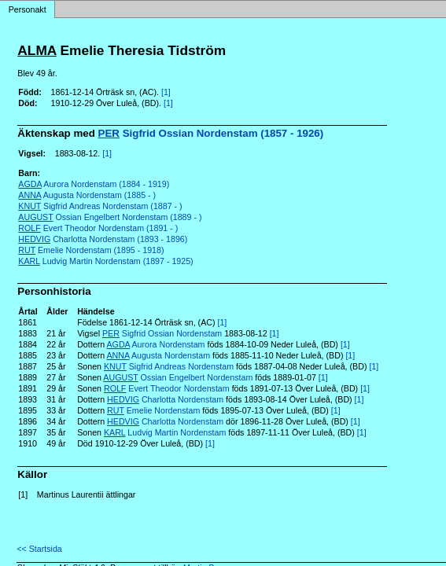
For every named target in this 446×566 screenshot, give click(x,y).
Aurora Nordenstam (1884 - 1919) (93, 184)
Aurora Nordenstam (156, 344)
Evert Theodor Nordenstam (167, 388)
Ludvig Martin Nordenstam (165, 432)
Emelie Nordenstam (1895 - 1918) (91, 250)
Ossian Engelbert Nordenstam (177, 377)
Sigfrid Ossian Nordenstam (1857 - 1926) (211, 133)
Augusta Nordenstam (159, 355)
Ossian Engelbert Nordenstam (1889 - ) (109, 217)
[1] (166, 92)
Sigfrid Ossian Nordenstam (162, 333)
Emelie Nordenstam (153, 410)
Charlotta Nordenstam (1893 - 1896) (102, 239)
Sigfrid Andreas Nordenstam (169, 366)
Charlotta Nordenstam (165, 399)
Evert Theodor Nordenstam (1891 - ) (98, 228)
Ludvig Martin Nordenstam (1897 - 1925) (105, 261)
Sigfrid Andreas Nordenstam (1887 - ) (100, 206)
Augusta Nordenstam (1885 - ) (87, 195)
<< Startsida (39, 548)
